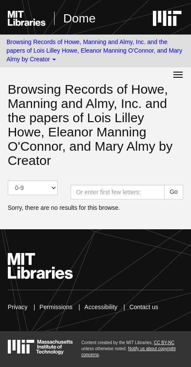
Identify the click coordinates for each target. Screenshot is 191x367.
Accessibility (100, 307)
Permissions (55, 307)
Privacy (18, 307)
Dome (79, 18)
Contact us (144, 307)
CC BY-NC (164, 342)
